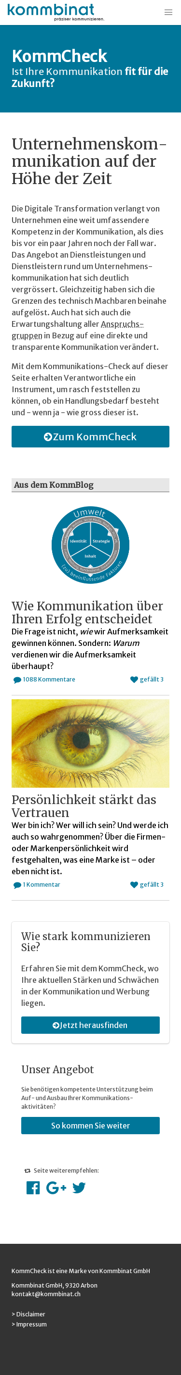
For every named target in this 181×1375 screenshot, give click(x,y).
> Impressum (29, 1324)
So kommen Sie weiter (90, 1125)
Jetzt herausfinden (88, 1025)
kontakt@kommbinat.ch (46, 1294)
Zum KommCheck (89, 437)
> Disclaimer (28, 1314)
